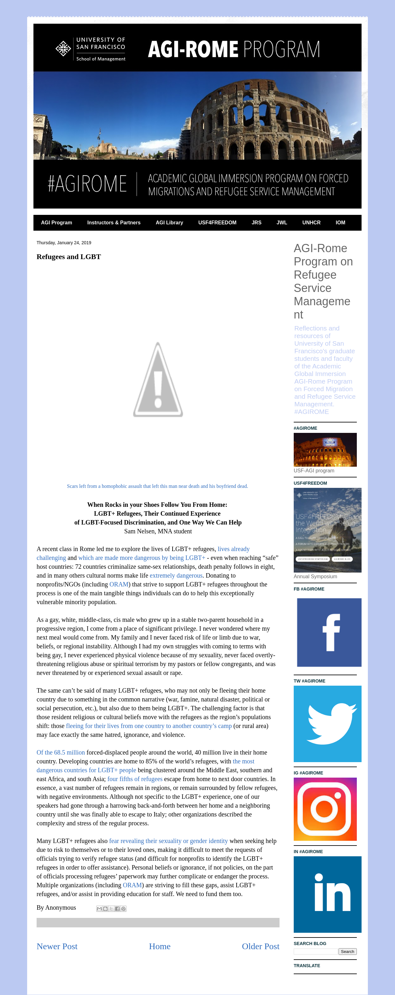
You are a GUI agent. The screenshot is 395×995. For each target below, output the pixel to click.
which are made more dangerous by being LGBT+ (141, 557)
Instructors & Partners (114, 222)
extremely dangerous (176, 575)
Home (159, 946)
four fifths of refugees (134, 778)
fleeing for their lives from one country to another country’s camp (149, 725)
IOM (340, 222)
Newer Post (57, 946)
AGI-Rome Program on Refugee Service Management (323, 281)
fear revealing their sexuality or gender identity (168, 840)
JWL (282, 222)
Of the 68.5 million (61, 752)
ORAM (118, 584)
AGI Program (56, 222)
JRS (257, 222)
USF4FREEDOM (217, 222)
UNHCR (312, 222)
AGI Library (169, 222)
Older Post (261, 946)
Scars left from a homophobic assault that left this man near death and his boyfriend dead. (157, 486)
